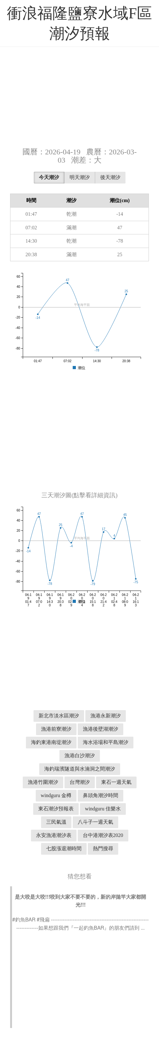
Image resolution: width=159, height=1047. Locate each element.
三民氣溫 (56, 822)
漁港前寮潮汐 (56, 729)
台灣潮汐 (80, 782)
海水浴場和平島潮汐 (105, 742)
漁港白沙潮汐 (79, 755)
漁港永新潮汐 (105, 715)
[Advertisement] (79, 96)
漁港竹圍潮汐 (43, 782)
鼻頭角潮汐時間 (100, 795)
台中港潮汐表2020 (103, 835)
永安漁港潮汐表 (53, 835)
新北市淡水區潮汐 (59, 715)
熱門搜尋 (103, 848)
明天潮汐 (80, 177)
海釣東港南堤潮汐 (51, 742)
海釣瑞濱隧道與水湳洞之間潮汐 (79, 768)
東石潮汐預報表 (56, 808)
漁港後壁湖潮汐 (100, 729)
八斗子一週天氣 (95, 822)
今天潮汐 (49, 177)
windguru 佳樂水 (103, 808)
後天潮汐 (110, 177)
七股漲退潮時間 (64, 848)
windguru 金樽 (56, 795)
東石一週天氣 (116, 782)
